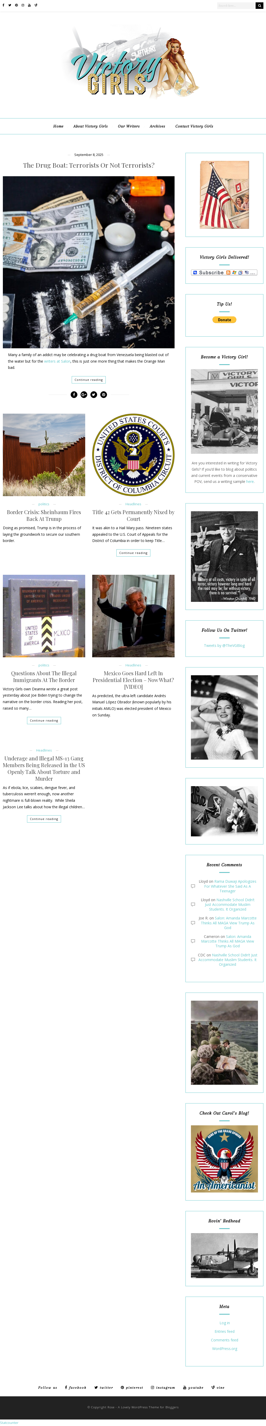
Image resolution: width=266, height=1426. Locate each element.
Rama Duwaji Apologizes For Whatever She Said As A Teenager (230, 886)
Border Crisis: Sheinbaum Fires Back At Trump (44, 515)
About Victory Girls (91, 126)
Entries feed (225, 1331)
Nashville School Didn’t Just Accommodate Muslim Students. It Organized (230, 904)
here (250, 481)
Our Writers (129, 126)
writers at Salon (57, 361)
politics (43, 504)
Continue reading (89, 380)
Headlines (133, 504)
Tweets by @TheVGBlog (224, 645)
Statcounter (9, 1422)
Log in (225, 1323)
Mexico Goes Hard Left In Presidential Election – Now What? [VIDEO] (133, 680)
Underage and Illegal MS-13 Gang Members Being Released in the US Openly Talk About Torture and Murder (44, 768)
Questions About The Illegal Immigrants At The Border (44, 676)
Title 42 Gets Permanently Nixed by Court (133, 515)
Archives (157, 126)
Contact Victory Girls (194, 126)
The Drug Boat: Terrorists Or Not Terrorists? (89, 165)
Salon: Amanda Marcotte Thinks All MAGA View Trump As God (229, 923)
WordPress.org (224, 1349)
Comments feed (224, 1340)
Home (58, 126)
